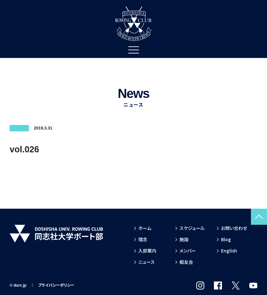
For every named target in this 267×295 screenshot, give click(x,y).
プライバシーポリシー (56, 285)
